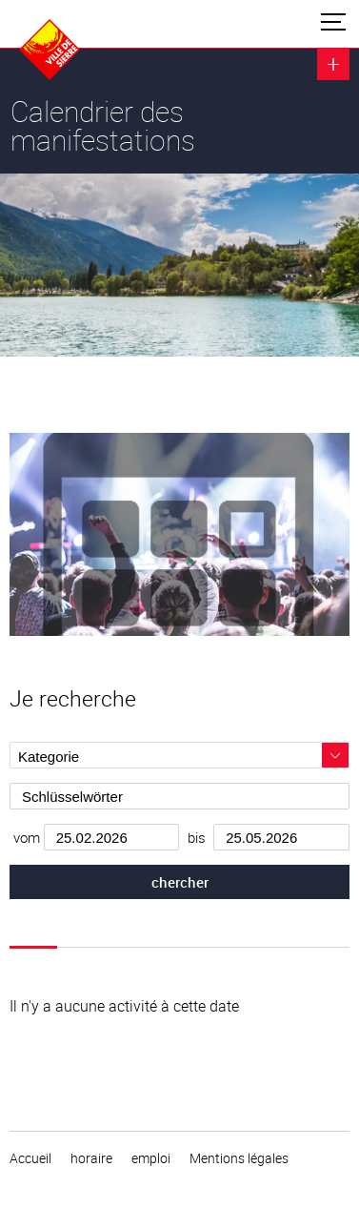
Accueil (30, 1158)
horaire (91, 1158)
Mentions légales (239, 1158)
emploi (150, 1158)
